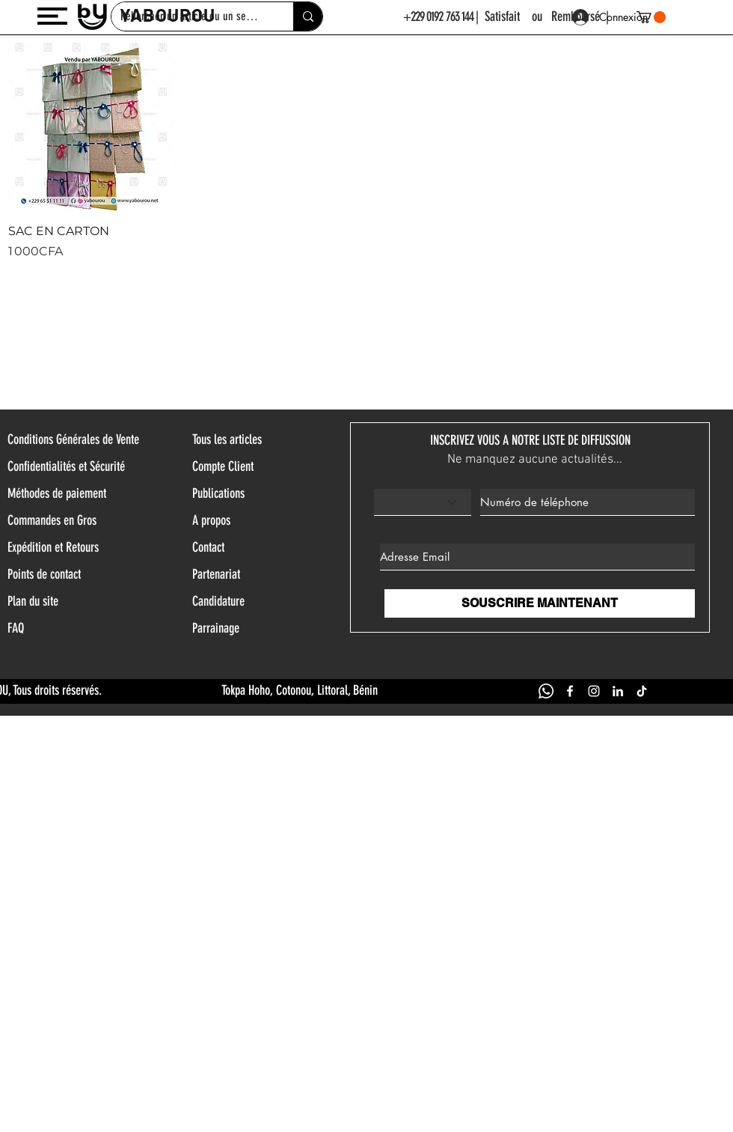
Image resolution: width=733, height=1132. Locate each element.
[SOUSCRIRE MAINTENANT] (539, 603)
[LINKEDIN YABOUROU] (617, 691)
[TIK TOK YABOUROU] (641, 691)
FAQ (15, 628)
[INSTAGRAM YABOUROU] (593, 691)
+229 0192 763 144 (438, 16)
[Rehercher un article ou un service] (307, 16)
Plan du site (32, 601)
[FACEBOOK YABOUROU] (569, 691)
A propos (211, 520)
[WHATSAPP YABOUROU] (546, 691)
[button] (52, 16)
